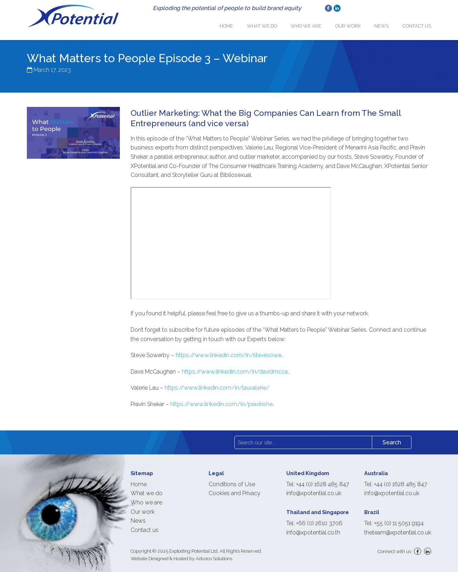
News (384, 23)
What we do (274, 23)
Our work (354, 23)
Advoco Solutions (214, 553)
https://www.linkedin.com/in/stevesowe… (230, 350)
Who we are (315, 23)
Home (241, 23)
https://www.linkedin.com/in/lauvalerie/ (217, 383)
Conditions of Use (232, 479)
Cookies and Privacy (234, 488)
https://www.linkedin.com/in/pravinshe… (222, 399)
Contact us (417, 23)
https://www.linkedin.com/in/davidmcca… (236, 366)
